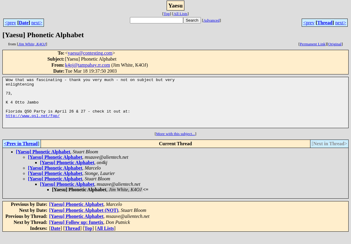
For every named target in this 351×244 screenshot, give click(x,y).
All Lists (180, 13)
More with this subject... (175, 143)
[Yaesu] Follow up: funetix (76, 232)
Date (24, 22)
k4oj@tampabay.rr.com (87, 65)
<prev (10, 22)
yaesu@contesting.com (90, 53)
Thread (324, 22)
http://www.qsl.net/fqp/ (33, 123)
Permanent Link (313, 44)
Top (167, 13)
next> (36, 22)
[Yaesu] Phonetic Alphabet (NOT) (84, 220)
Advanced (211, 20)
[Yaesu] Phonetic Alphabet (43, 161)
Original (334, 44)
